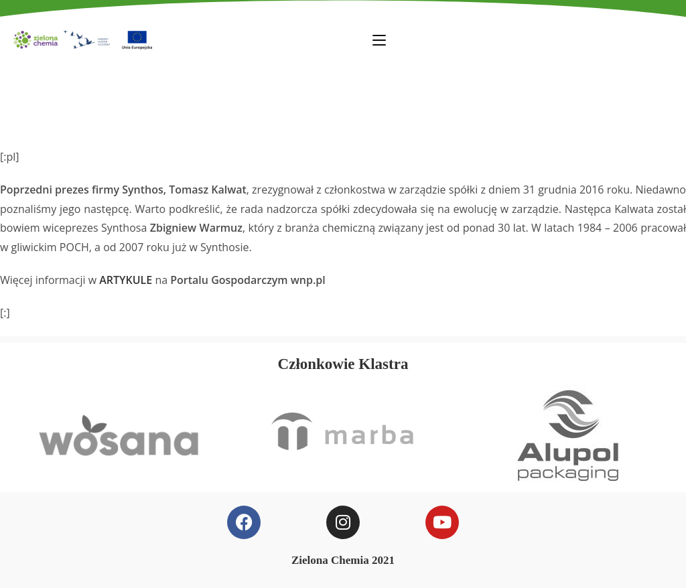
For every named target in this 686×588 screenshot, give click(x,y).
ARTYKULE (125, 280)
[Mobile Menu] (379, 39)
